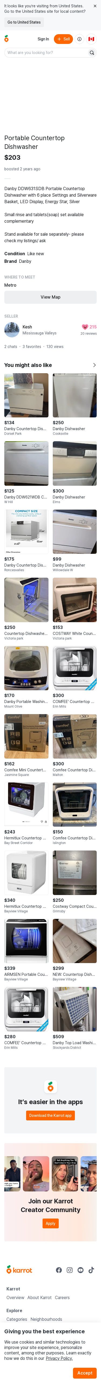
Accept (84, 1373)
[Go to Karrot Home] (19, 1270)
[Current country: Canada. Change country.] (91, 39)
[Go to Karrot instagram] (70, 1270)
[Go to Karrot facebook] (59, 1270)
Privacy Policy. (59, 1358)
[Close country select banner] (95, 6)
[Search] (92, 52)
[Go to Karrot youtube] (80, 1270)
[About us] (79, 39)
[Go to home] (6, 39)
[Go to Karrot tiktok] (91, 1270)
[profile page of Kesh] (11, 329)
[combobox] (46, 52)
